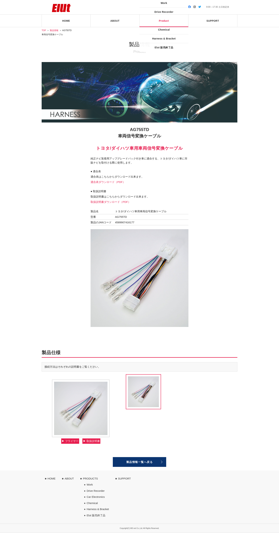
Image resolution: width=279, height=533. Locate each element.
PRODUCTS (90, 478)
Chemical (92, 503)
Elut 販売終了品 (96, 515)
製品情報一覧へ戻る (139, 461)
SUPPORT (124, 478)
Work (90, 484)
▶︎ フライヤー (70, 441)
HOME (52, 478)
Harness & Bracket (98, 509)
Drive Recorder (96, 490)
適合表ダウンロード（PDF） (108, 181)
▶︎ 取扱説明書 (91, 441)
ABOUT (69, 478)
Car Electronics (96, 496)
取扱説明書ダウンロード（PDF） (111, 201)
